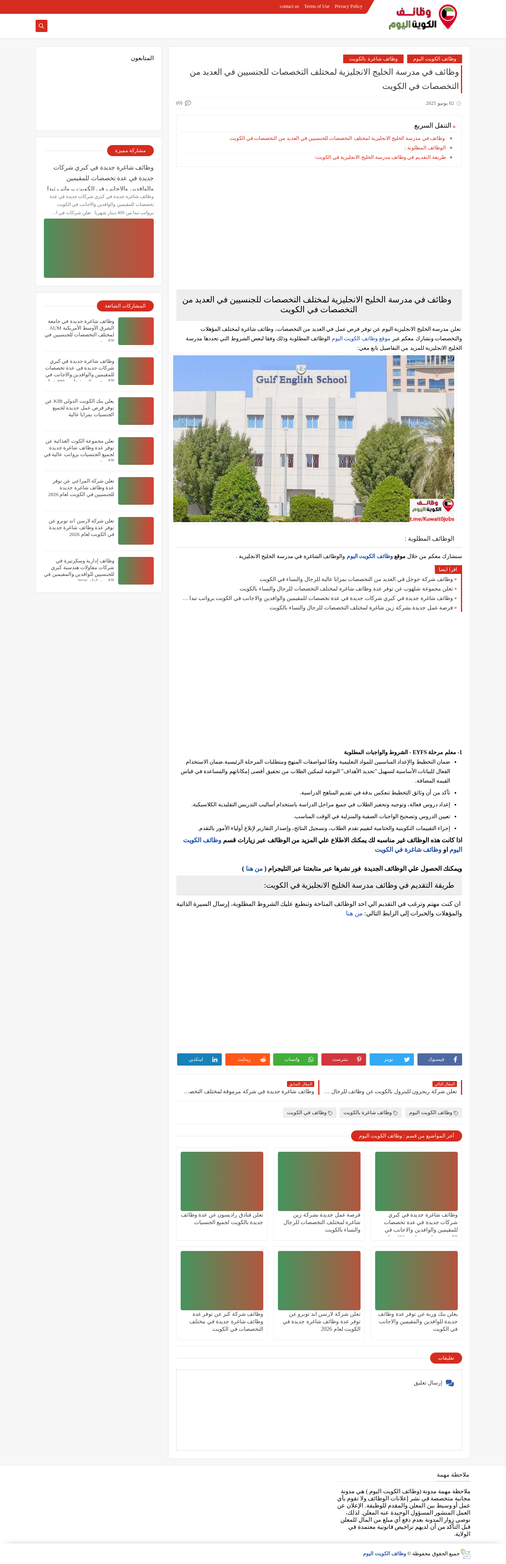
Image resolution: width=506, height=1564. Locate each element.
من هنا (254, 868)
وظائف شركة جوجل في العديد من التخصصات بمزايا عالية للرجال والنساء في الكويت (356, 579)
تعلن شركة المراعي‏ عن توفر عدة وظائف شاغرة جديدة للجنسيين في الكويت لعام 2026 (81, 487)
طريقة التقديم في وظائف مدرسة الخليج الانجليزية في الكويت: (380, 157)
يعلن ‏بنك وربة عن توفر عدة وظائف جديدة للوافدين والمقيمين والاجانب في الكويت (418, 1321)
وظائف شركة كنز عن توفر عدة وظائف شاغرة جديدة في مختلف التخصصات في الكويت (226, 1321)
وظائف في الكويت (309, 1112)
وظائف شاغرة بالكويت (373, 59)
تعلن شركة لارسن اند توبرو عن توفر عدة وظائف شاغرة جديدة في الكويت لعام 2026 (322, 1321)
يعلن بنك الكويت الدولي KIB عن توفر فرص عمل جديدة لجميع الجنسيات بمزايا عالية (79, 407)
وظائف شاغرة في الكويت (408, 849)
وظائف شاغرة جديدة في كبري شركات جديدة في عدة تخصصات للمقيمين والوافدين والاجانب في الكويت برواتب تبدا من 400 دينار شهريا (316, 598)
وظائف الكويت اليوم (435, 59)
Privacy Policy (349, 6)
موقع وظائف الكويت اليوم (360, 338)
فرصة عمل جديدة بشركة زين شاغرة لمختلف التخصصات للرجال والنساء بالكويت (361, 608)
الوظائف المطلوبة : (425, 148)
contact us (289, 6)
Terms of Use (316, 6)
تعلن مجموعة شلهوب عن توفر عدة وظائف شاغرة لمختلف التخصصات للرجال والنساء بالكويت (346, 589)
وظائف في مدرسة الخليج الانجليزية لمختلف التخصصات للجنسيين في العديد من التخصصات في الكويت (337, 138)
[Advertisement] (319, 228)
